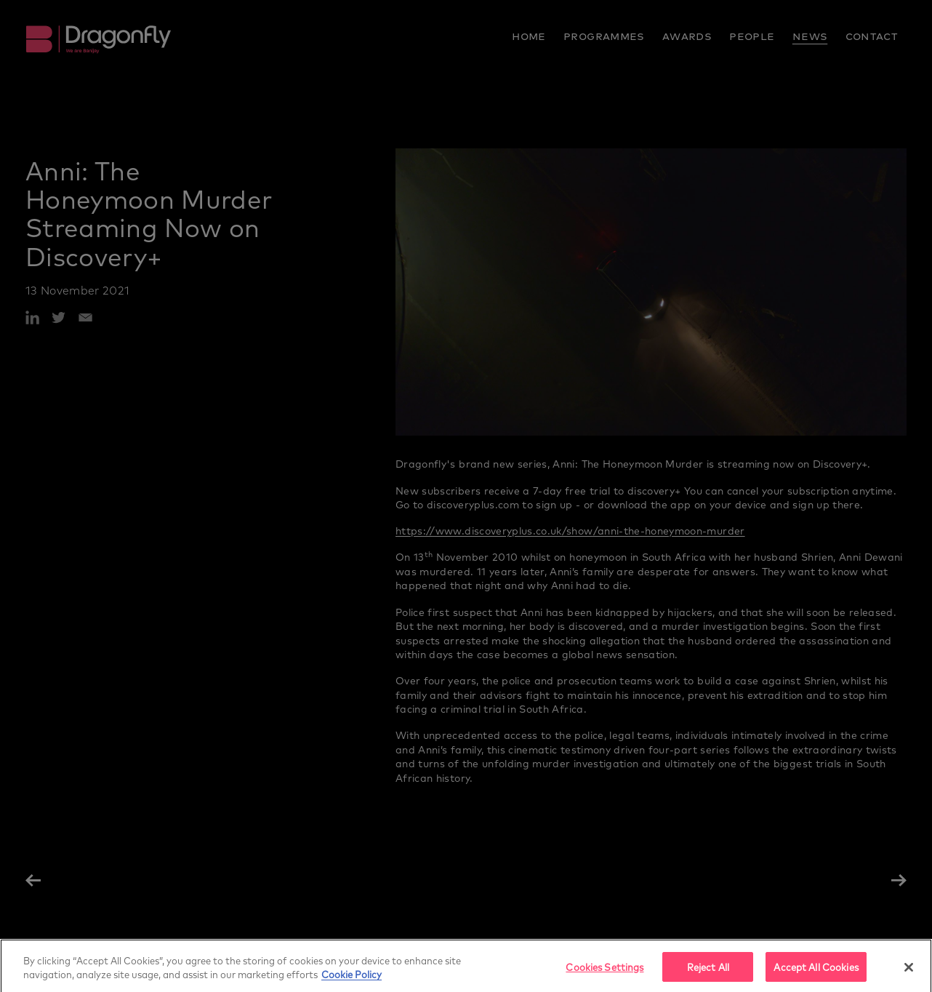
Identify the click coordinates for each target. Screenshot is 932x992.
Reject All (708, 975)
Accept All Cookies (816, 975)
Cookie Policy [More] (351, 983)
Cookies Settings (604, 975)
